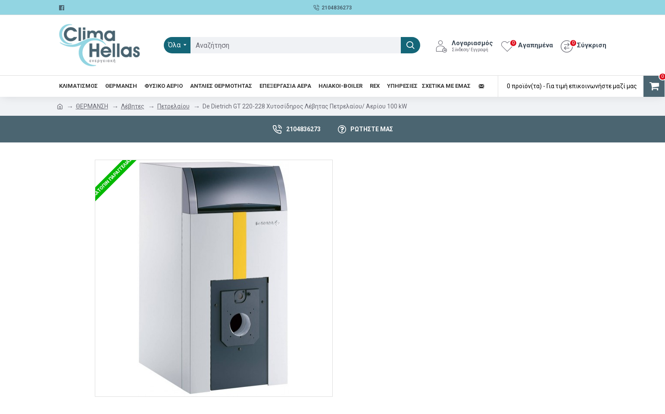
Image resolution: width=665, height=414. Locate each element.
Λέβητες (132, 106)
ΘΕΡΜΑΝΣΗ (92, 106)
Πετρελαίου (173, 106)
